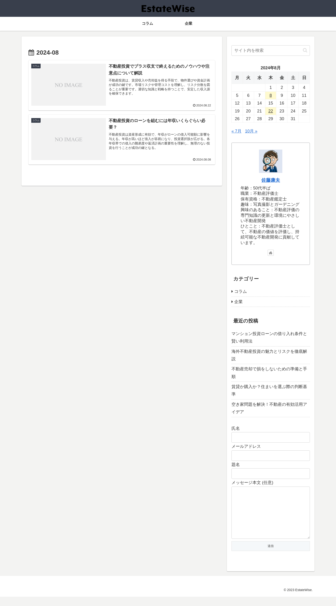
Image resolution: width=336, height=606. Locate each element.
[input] (270, 50)
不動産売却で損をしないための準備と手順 (269, 373)
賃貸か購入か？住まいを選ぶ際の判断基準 (269, 390)
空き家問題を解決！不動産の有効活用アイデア (269, 408)
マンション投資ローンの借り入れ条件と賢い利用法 (269, 337)
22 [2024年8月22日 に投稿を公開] (270, 111)
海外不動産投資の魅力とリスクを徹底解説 (269, 355)
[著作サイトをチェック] (271, 253)
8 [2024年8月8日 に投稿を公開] (271, 95)
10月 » (251, 131)
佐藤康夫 (270, 180)
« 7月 (236, 131)
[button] (305, 50)
